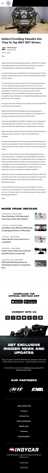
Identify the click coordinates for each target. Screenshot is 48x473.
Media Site (24, 426)
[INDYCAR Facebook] (18, 318)
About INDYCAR (24, 406)
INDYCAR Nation (24, 421)
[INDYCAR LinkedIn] (40, 318)
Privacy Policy (24, 462)
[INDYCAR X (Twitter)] (13, 318)
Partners (24, 431)
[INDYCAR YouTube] (24, 318)
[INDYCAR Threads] (35, 318)
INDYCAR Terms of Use (31, 368)
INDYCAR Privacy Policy (23, 370)
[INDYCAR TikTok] (29, 318)
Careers (24, 411)
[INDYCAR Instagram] (7, 318)
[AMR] (37, 389)
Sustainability (24, 436)
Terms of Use (24, 467)
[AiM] (16, 389)
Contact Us (24, 416)
